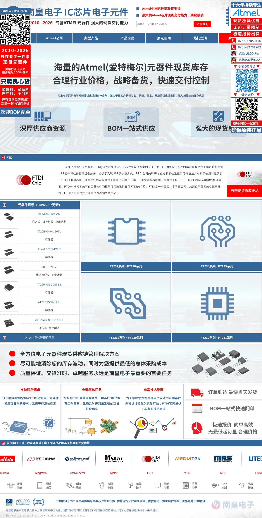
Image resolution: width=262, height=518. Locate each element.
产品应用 (127, 38)
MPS (225, 473)
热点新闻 (164, 38)
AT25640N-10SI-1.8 (49, 284)
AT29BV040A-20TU (49, 231)
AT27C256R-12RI (49, 302)
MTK (188, 473)
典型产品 (91, 38)
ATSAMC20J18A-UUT (49, 320)
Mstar (115, 473)
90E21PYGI (49, 266)
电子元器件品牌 (54, 443)
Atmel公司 (54, 38)
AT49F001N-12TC (49, 249)
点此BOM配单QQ (249, 59)
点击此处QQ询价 (249, 53)
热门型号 (200, 38)
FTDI (152, 473)
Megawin (42, 473)
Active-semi (79, 473)
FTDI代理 (61, 501)
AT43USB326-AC (49, 213)
